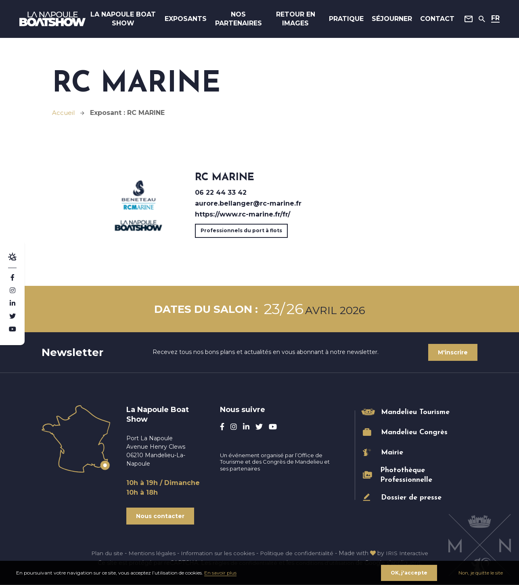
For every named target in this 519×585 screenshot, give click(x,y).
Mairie (392, 452)
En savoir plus (220, 572)
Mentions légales (150, 554)
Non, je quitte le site (480, 572)
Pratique (341, 20)
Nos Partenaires (239, 20)
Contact (432, 20)
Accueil (64, 113)
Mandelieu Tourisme (415, 412)
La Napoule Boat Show (127, 20)
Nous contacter (160, 516)
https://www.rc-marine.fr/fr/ (242, 214)
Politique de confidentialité (298, 554)
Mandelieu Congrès (414, 432)
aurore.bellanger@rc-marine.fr (248, 203)
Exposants (186, 20)
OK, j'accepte (408, 572)
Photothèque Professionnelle (406, 474)
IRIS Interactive (410, 554)
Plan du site (103, 554)
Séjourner (387, 20)
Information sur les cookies (217, 554)
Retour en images (293, 20)
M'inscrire (452, 352)
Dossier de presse (411, 498)
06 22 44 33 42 (221, 192)
